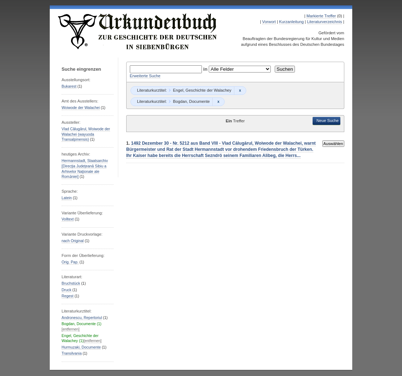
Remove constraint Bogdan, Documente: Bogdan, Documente (218, 102)
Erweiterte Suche (145, 76)
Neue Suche (328, 120)
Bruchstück (71, 283)
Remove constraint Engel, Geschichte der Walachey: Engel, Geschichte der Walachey (240, 91)
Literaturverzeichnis (324, 21)
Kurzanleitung (291, 21)
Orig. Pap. (70, 262)
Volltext (68, 219)
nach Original (73, 241)
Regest (68, 296)
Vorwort (269, 21)
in (206, 69)
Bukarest (69, 86)
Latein (67, 198)
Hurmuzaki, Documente (81, 347)
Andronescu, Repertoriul (82, 318)
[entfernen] (71, 329)
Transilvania (72, 353)
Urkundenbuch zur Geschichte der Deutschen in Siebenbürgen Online (138, 31)
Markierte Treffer (321, 16)
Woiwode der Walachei (81, 108)
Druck (66, 290)
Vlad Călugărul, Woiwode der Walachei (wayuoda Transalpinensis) (86, 134)
